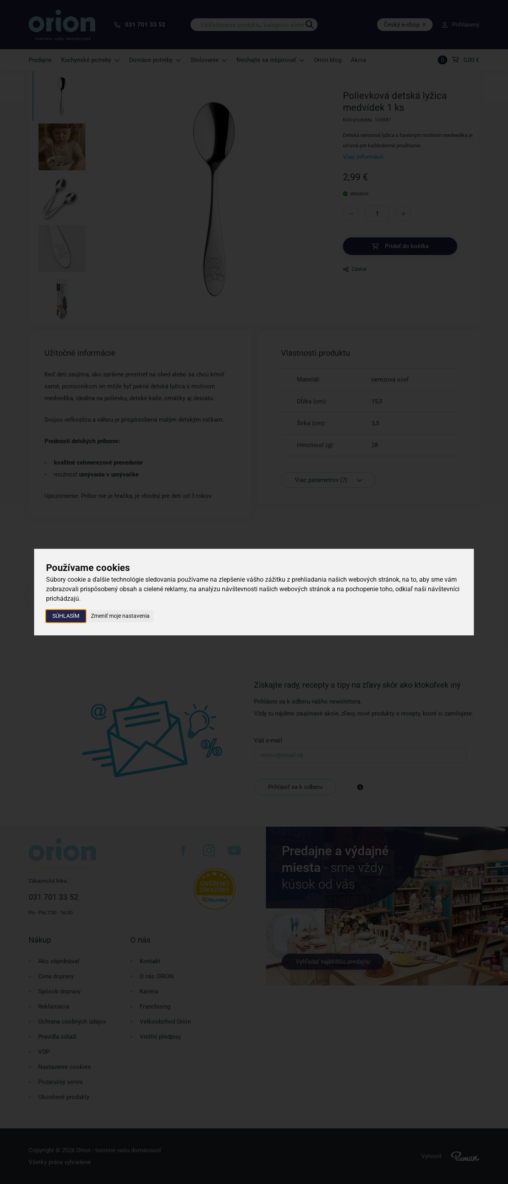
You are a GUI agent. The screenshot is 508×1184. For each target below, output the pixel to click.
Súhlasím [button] (65, 616)
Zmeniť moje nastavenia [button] (120, 616)
